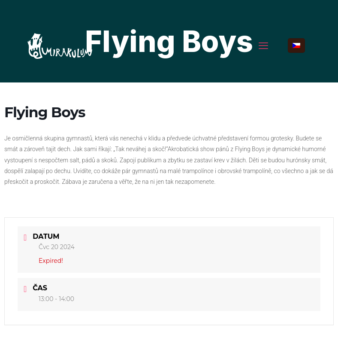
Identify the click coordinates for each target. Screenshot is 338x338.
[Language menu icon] (296, 45)
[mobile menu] (263, 45)
